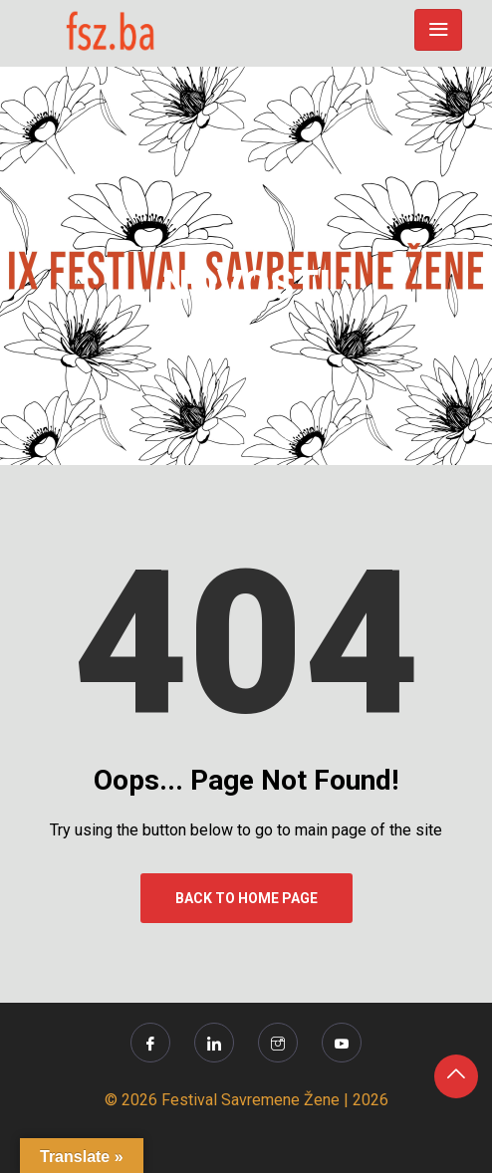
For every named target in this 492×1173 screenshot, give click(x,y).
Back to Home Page (246, 898)
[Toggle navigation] (438, 30)
